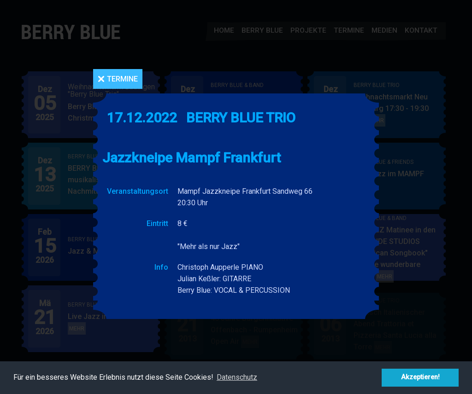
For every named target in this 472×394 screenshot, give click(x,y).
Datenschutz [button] (237, 377)
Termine (122, 79)
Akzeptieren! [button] (420, 377)
